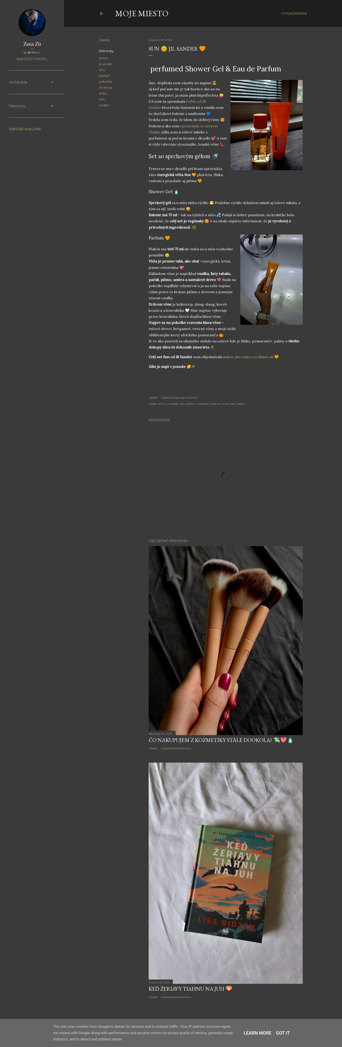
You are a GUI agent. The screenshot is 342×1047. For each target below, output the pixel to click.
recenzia (105, 88)
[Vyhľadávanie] (294, 13)
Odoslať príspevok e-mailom (179, 397)
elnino (103, 58)
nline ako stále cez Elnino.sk (249, 357)
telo (102, 99)
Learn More (258, 1033)
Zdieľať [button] (104, 40)
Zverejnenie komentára (176, 748)
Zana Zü (32, 43)
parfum (104, 76)
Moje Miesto (142, 13)
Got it (283, 1033)
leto (102, 70)
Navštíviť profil (32, 59)
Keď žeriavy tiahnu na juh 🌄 (190, 988)
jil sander (105, 64)
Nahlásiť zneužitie (25, 129)
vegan (104, 105)
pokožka (105, 82)
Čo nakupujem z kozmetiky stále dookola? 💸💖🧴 (221, 739)
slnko (103, 93)
